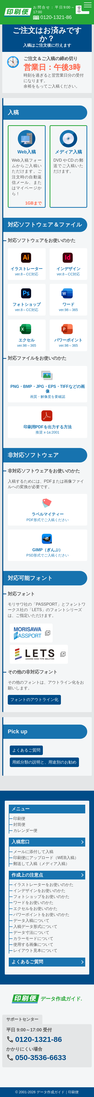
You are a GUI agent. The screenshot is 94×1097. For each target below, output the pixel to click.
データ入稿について (31, 920)
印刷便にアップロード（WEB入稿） (45, 858)
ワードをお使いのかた (33, 902)
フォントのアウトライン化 (34, 699)
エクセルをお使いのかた (35, 908)
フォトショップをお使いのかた (41, 896)
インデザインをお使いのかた (39, 890)
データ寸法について (31, 932)
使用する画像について (33, 944)
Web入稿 (26, 151)
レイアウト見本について (35, 950)
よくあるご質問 (26, 750)
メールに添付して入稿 (33, 852)
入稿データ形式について (35, 926)
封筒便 (19, 824)
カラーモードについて (33, 938)
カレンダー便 (25, 830)
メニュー (21, 808)
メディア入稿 (68, 151)
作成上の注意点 (27, 875)
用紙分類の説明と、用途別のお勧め (44, 762)
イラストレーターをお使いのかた (43, 884)
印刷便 (19, 818)
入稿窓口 (21, 841)
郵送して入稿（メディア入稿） (41, 864)
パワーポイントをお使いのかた (41, 914)
